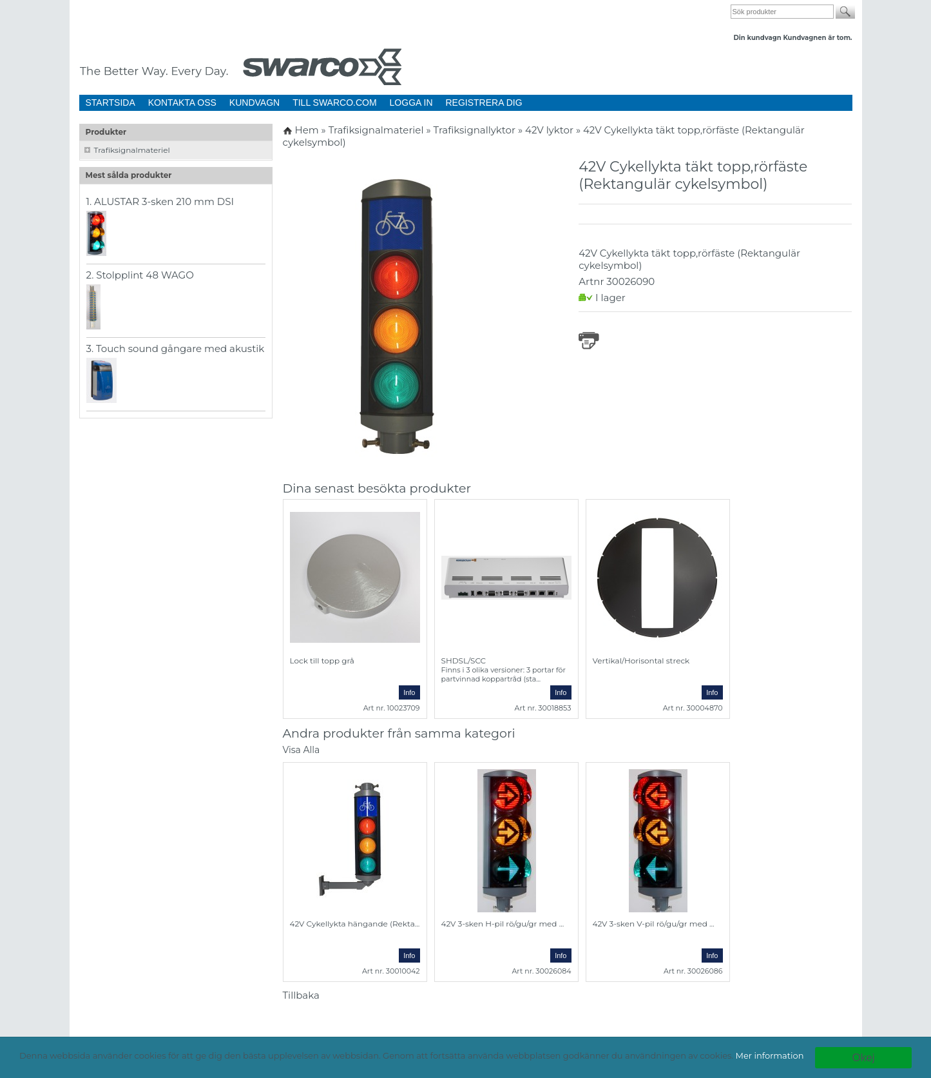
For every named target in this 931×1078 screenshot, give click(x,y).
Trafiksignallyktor (476, 130)
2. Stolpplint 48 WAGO (140, 275)
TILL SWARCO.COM (334, 102)
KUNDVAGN (254, 102)
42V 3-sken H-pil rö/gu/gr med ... (502, 923)
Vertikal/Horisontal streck (641, 660)
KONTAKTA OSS (182, 102)
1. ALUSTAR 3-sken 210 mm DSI (160, 201)
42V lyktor (550, 130)
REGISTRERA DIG (484, 102)
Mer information (770, 1055)
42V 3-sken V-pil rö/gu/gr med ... (654, 923)
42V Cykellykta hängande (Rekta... (355, 923)
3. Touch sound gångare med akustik (175, 348)
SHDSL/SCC (463, 660)
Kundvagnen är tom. (817, 38)
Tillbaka (301, 995)
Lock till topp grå (322, 660)
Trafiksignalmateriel (132, 150)
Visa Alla (301, 750)
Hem (306, 130)
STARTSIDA (110, 102)
